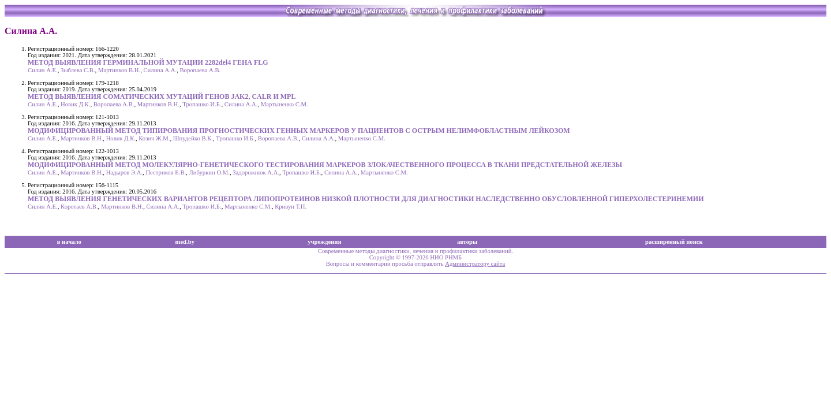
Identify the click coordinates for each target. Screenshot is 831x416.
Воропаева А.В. (199, 70)
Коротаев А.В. (79, 206)
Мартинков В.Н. (119, 70)
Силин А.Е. (43, 70)
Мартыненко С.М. (284, 104)
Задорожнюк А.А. (256, 172)
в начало (69, 242)
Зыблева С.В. (78, 70)
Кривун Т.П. (290, 206)
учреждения (324, 242)
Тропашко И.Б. (201, 104)
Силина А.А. (160, 70)
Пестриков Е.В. (165, 172)
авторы (467, 242)
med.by (184, 242)
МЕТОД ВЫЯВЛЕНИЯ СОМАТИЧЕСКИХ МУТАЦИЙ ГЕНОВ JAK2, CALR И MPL (161, 96)
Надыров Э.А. (124, 172)
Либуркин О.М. (209, 172)
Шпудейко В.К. (193, 138)
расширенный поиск (674, 242)
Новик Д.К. (75, 104)
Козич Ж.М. (154, 138)
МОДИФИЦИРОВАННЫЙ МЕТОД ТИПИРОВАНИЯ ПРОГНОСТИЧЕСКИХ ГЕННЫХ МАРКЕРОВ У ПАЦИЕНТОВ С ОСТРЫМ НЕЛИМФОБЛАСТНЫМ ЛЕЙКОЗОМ (299, 131)
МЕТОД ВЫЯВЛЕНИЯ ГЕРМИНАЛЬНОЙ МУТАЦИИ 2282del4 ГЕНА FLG (148, 62)
